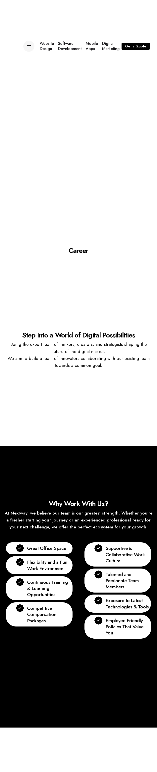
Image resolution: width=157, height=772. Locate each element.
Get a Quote (135, 46)
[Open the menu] (28, 46)
